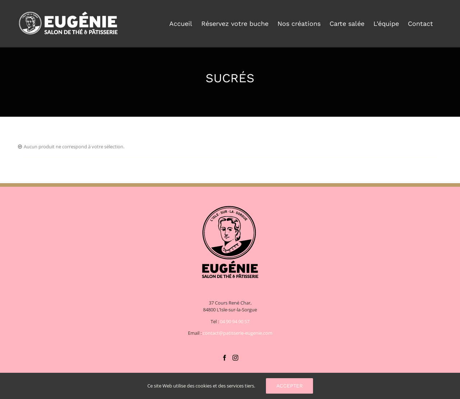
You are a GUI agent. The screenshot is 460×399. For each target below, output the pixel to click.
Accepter (289, 386)
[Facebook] (224, 358)
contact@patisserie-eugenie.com (237, 333)
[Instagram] (235, 358)
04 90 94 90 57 (234, 321)
